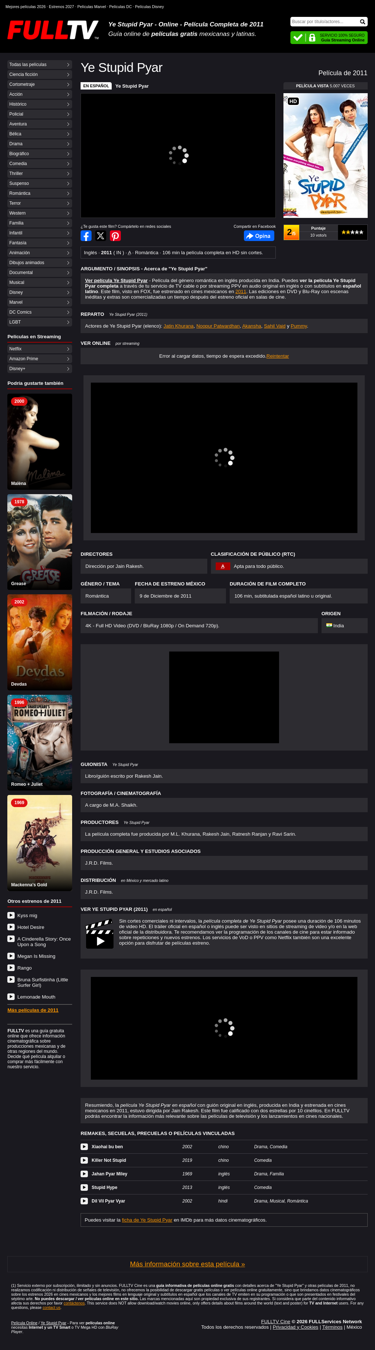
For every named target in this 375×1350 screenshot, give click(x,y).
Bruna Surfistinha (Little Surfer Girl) (42, 982)
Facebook (259, 235)
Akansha (251, 326)
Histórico (17, 104)
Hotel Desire (30, 927)
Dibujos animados (26, 262)
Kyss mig (27, 915)
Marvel (15, 302)
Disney (16, 292)
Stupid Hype (104, 1187)
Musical (16, 282)
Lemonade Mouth (36, 997)
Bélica (15, 133)
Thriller (16, 173)
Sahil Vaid (275, 326)
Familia (16, 223)
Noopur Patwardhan (218, 326)
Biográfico (19, 153)
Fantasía (17, 242)
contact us (51, 1307)
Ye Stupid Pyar (132, 86)
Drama (15, 143)
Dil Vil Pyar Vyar (108, 1201)
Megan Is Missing (36, 956)
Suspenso (19, 183)
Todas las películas (27, 64)
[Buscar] (329, 21)
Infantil (15, 233)
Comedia (18, 163)
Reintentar (278, 356)
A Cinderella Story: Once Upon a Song (44, 941)
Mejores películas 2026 (25, 6)
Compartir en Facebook (86, 235)
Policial (16, 114)
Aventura (18, 124)
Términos (332, 1327)
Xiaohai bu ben (107, 1146)
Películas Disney (149, 6)
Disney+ (17, 368)
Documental (21, 272)
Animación (19, 252)
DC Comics (20, 312)
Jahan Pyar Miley (109, 1173)
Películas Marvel (91, 6)
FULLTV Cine (275, 1321)
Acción (15, 94)
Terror (15, 203)
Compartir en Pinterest (115, 235)
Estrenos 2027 (61, 6)
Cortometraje (21, 84)
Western (17, 213)
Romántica (19, 193)
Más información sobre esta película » (187, 1264)
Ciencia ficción (23, 74)
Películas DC (120, 6)
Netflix (15, 348)
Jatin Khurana (178, 326)
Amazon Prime (23, 358)
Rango (24, 968)
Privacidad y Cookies (295, 1327)
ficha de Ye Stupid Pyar (147, 1220)
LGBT (15, 322)
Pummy (299, 326)
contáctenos (74, 1303)
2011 (240, 291)
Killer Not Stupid (109, 1160)
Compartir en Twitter (100, 235)
